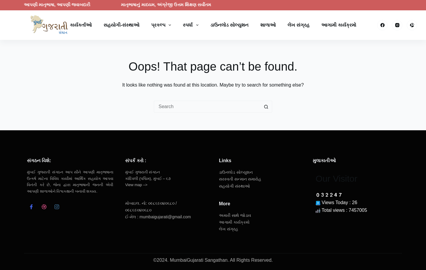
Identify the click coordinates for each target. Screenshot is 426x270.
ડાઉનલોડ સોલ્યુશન (229, 24)
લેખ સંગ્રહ (298, 24)
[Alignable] (412, 25)
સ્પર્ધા (192, 25)
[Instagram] (397, 25)
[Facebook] (382, 25)
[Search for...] (207, 107)
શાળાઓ (268, 24)
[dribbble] (44, 208)
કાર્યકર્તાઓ (81, 24)
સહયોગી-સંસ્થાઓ (121, 24)
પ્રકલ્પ (162, 25)
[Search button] (266, 107)
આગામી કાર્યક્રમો (338, 24)
